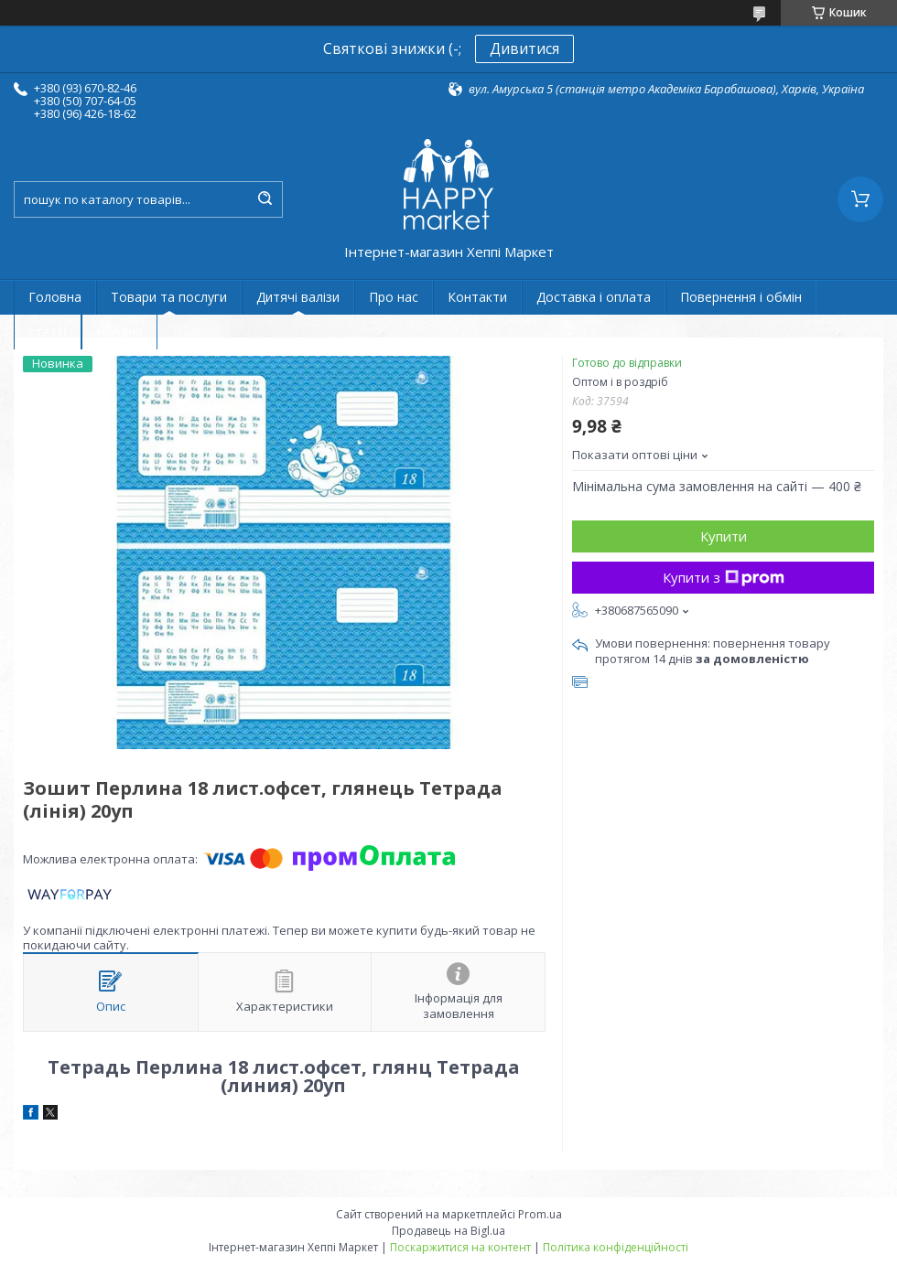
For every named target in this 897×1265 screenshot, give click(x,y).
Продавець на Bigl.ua (448, 1230)
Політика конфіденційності (615, 1247)
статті (47, 331)
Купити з (723, 577)
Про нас (393, 297)
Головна (54, 297)
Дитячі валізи (298, 297)
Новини (119, 331)
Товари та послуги (169, 297)
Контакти (477, 297)
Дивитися (524, 48)
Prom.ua (540, 1214)
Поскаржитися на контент (460, 1247)
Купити (723, 536)
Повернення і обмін (741, 297)
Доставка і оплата (593, 297)
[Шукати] (264, 199)
